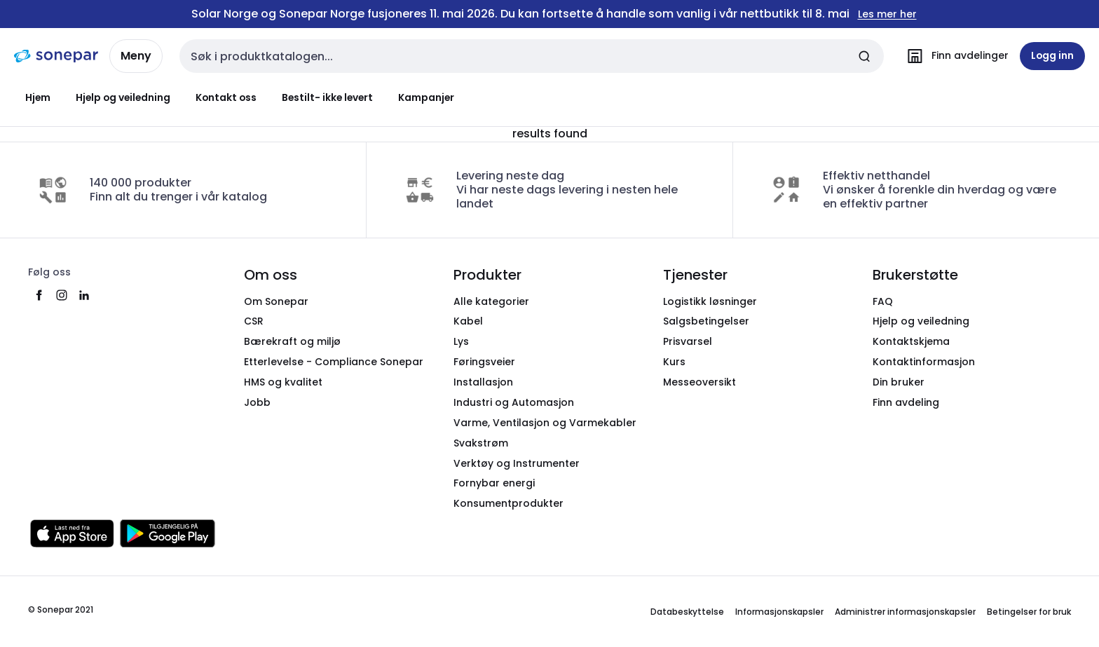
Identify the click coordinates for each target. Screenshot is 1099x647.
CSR (254, 321)
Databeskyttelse (687, 612)
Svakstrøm (480, 443)
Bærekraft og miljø (292, 341)
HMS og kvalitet (283, 382)
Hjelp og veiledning (123, 97)
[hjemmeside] (56, 56)
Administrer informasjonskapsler (905, 612)
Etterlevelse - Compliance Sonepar (333, 362)
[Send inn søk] (864, 56)
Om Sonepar (276, 301)
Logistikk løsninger (710, 301)
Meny (136, 56)
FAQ (883, 301)
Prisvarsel (687, 341)
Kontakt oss (226, 97)
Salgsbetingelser (706, 321)
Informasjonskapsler (779, 612)
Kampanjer (426, 97)
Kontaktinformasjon (924, 362)
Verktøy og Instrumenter (516, 463)
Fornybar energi (494, 483)
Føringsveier (484, 362)
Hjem (37, 97)
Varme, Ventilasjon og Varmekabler (544, 423)
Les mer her (887, 14)
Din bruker (898, 382)
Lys (461, 341)
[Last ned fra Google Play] (167, 533)
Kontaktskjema (911, 341)
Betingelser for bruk (1029, 612)
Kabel (468, 321)
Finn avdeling (906, 402)
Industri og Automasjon (513, 402)
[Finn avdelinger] (955, 56)
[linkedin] (84, 295)
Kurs (674, 362)
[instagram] (61, 295)
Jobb (257, 402)
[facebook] (39, 295)
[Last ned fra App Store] (72, 533)
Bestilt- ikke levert (327, 97)
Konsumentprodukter (508, 503)
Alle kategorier (491, 301)
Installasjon (483, 382)
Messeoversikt (699, 382)
